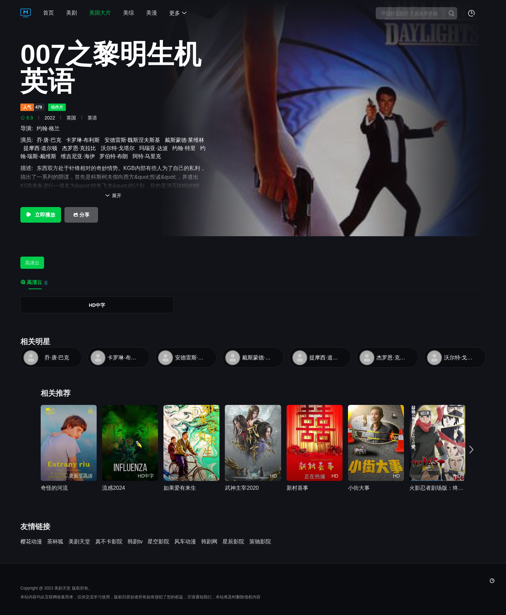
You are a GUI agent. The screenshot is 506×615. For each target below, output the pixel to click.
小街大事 (359, 488)
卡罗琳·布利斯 (84, 140)
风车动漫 (185, 541)
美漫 (151, 13)
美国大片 (100, 13)
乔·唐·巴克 (50, 140)
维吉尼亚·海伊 (79, 156)
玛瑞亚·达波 (155, 148)
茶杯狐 (55, 541)
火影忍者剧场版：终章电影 (437, 488)
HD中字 (97, 305)
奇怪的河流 (54, 488)
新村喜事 (297, 488)
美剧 (71, 13)
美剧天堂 (79, 541)
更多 (178, 13)
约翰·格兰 (50, 128)
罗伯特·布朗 (115, 156)
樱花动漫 (31, 541)
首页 (48, 13)
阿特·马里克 (148, 156)
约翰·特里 (185, 148)
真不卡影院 (108, 541)
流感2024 (113, 488)
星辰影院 (233, 541)
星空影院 (158, 541)
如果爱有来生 (179, 488)
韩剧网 (209, 541)
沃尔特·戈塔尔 (119, 148)
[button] (471, 450)
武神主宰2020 (242, 488)
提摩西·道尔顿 (41, 148)
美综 (128, 13)
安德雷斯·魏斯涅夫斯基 (133, 140)
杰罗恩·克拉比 (80, 148)
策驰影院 (260, 541)
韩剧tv (135, 541)
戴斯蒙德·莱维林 (258, 357)
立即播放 (40, 215)
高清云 (32, 262)
